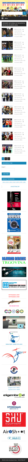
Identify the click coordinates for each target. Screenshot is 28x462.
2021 (14, 182)
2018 (24, 182)
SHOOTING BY (18, 31)
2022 (11, 182)
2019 (21, 182)
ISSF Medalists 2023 (14, 296)
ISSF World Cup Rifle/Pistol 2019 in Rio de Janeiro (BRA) (19, 34)
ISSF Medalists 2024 (14, 295)
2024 (4, 182)
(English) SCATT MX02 (14, 387)
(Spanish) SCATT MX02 (14, 389)
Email (3, 167)
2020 (17, 182)
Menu (6, 18)
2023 (7, 182)
